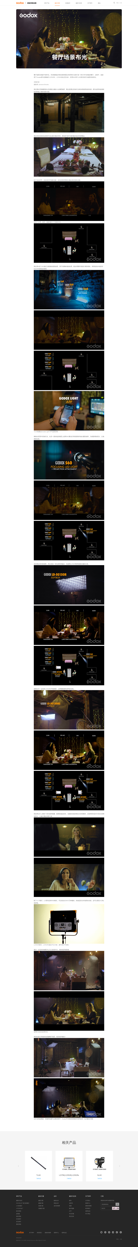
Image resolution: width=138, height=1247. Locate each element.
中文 (117, 2)
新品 (99, 3)
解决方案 (57, 3)
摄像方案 (40, 1203)
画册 (70, 1206)
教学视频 (71, 1208)
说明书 (71, 1203)
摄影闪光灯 (19, 1200)
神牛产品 (46, 3)
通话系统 (18, 1224)
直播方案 (40, 1206)
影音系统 (18, 1211)
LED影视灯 (19, 1206)
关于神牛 (89, 3)
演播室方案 (41, 1208)
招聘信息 (87, 1211)
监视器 (18, 1213)
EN (121, 2)
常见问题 (71, 1213)
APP (70, 1211)
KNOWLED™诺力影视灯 (22, 1203)
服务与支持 (79, 3)
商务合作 (56, 1203)
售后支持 (71, 1216)
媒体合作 (56, 1200)
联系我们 (87, 1208)
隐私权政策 (18, 1237)
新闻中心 (87, 1203)
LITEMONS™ (19, 1208)
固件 (70, 1200)
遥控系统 (18, 1216)
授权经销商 (88, 1206)
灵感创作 (67, 3)
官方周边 (87, 1213)
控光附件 (18, 1219)
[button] (18, 1166)
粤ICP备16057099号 (41, 1240)
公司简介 (87, 1200)
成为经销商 (57, 1206)
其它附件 (18, 1221)
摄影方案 (40, 1200)
